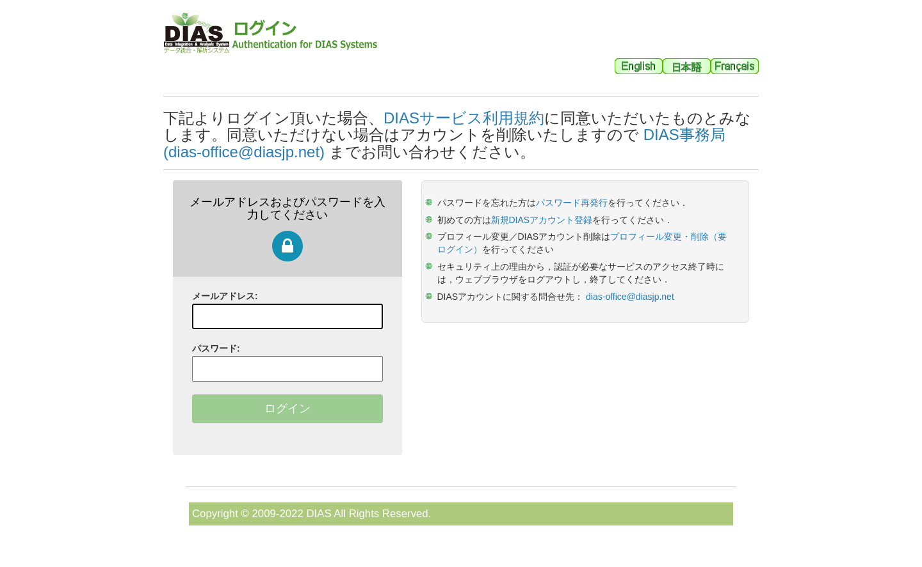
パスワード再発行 (572, 203)
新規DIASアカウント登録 (542, 220)
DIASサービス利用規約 (464, 118)
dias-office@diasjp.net (630, 296)
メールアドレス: (225, 296)
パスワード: (216, 348)
